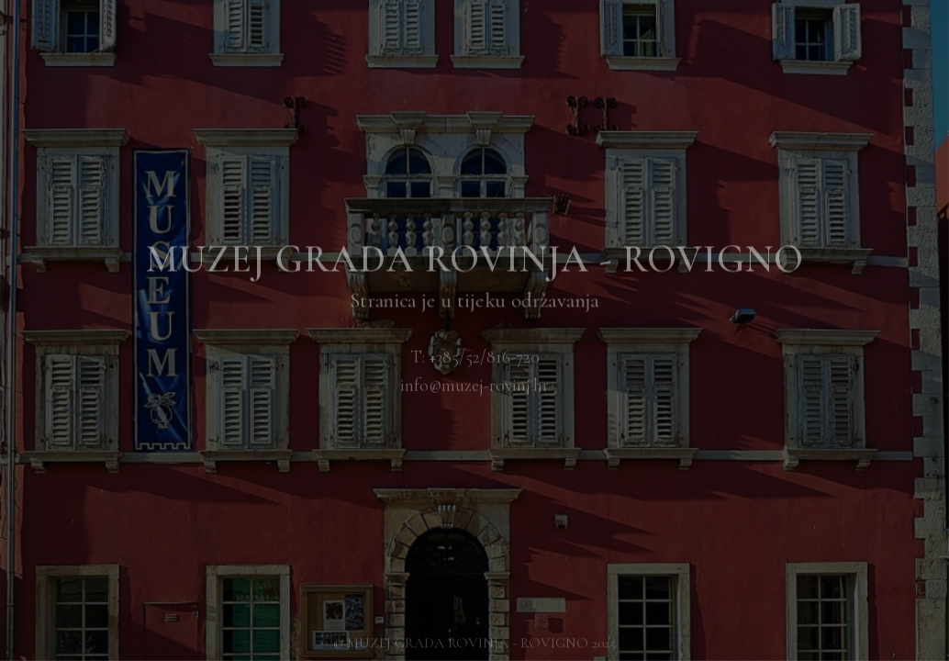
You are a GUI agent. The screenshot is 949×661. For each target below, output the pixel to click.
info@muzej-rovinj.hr (474, 386)
